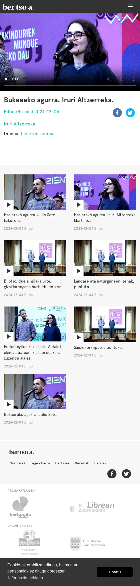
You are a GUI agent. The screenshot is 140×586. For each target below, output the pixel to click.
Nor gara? (17, 463)
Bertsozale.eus (24, 507)
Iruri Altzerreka (19, 123)
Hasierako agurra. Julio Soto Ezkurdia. (29, 217)
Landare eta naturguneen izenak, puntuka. (104, 284)
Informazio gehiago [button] (25, 578)
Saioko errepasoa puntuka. (98, 347)
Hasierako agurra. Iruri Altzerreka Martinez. (104, 217)
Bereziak (82, 463)
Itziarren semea (37, 133)
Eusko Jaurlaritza (29, 542)
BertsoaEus (25, 6)
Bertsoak (62, 463)
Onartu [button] (115, 572)
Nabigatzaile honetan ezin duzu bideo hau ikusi (70, 52)
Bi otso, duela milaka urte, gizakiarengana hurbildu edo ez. (33, 284)
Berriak (100, 463)
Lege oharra (40, 463)
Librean (92, 507)
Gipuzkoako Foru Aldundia (90, 542)
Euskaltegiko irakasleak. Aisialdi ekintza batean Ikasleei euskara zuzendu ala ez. (32, 352)
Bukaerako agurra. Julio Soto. (30, 414)
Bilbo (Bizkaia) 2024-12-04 (31, 111)
